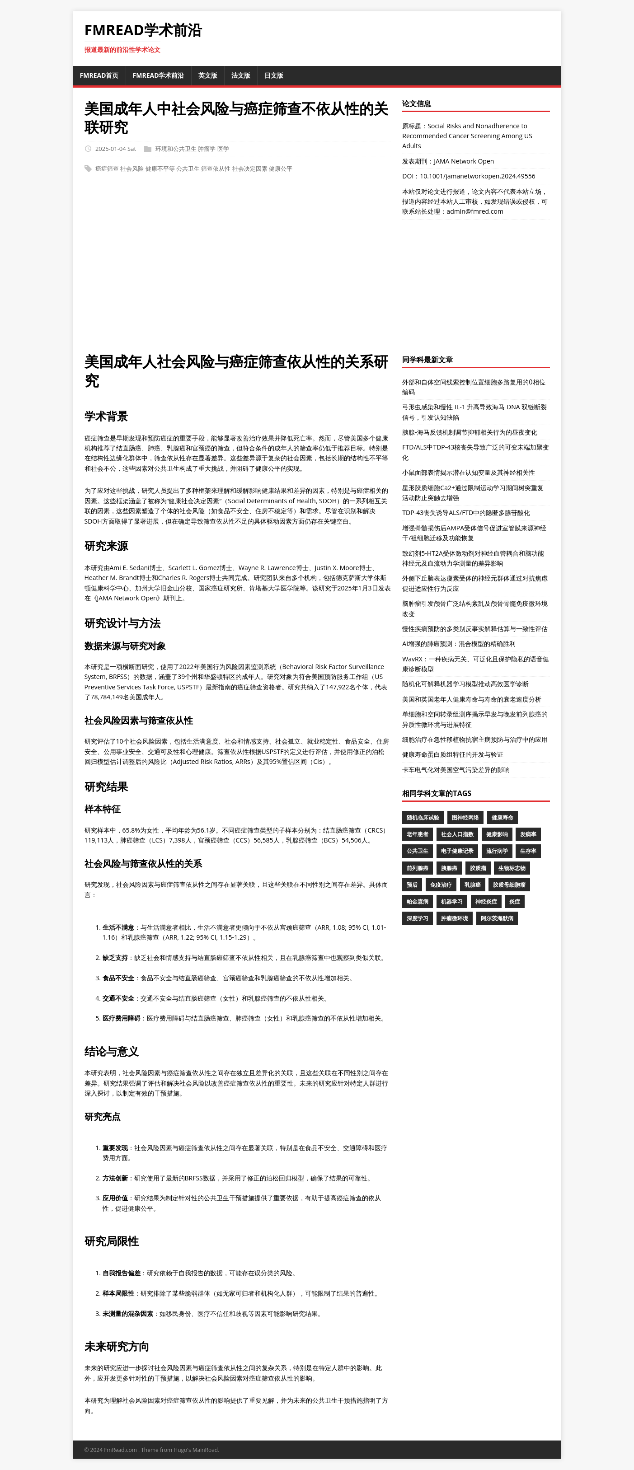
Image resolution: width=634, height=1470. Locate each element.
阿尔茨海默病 (497, 918)
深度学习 (417, 918)
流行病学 (497, 851)
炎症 (514, 901)
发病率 (528, 834)
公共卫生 (188, 168)
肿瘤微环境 (454, 918)
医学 (223, 149)
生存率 (528, 851)
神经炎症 (486, 901)
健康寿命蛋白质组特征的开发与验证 (452, 754)
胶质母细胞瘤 (509, 885)
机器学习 (452, 901)
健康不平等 (160, 168)
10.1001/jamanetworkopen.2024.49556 (477, 176)
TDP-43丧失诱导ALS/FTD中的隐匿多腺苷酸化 (466, 512)
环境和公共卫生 (176, 149)
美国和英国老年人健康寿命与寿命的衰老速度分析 (471, 699)
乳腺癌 (473, 885)
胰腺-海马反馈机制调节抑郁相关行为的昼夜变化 (469, 432)
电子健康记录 (457, 851)
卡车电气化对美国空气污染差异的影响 (456, 769)
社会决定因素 (250, 168)
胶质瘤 (478, 868)
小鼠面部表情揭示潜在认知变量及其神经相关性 (468, 472)
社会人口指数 (457, 834)
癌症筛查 (107, 168)
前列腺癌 (417, 868)
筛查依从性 (215, 168)
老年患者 (417, 834)
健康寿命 (502, 817)
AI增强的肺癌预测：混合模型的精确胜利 (459, 643)
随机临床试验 (423, 817)
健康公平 (280, 168)
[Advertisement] (317, 269)
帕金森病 (417, 901)
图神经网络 (465, 817)
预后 (412, 885)
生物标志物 (512, 868)
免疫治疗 (441, 885)
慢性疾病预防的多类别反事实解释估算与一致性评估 (475, 628)
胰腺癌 (449, 868)
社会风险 (132, 168)
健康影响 (497, 834)
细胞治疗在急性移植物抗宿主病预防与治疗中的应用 (475, 739)
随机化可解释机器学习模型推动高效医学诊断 (465, 683)
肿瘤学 (207, 149)
